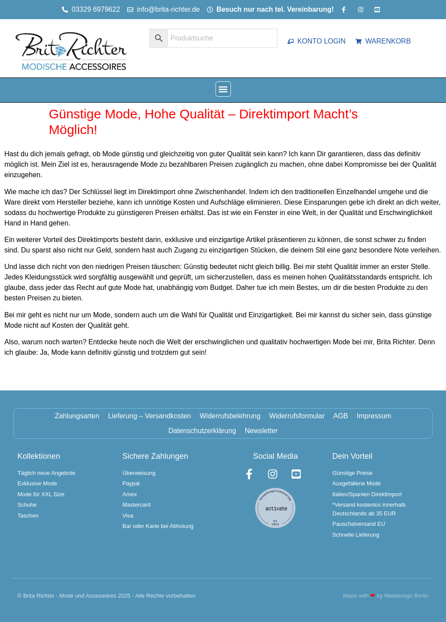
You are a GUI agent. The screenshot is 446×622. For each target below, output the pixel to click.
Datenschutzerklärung (202, 430)
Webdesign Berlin (406, 595)
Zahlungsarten (77, 416)
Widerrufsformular (296, 416)
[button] (223, 89)
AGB (340, 416)
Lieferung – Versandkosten (149, 416)
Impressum (374, 416)
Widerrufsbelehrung (229, 416)
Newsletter (261, 430)
